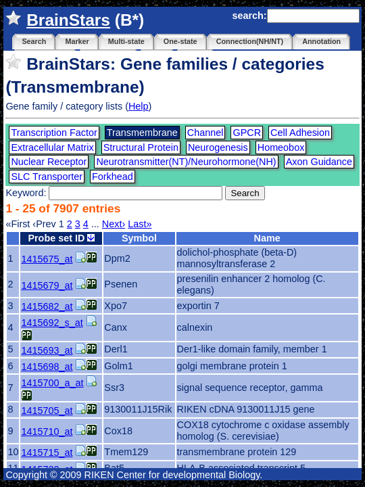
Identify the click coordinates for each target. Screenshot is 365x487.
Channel (205, 132)
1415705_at (46, 410)
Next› (113, 223)
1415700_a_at (52, 382)
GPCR (247, 132)
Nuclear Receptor (49, 161)
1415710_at (46, 431)
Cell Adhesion (300, 132)
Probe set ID (61, 238)
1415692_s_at (51, 322)
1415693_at (46, 350)
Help (138, 106)
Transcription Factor (54, 132)
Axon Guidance (319, 161)
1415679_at (46, 285)
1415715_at (46, 452)
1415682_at (46, 306)
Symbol (139, 238)
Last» (139, 223)
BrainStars (68, 20)
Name (266, 238)
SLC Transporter (46, 176)
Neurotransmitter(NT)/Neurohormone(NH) (186, 161)
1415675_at (46, 259)
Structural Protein (140, 147)
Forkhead (112, 176)
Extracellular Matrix (52, 147)
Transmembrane (142, 132)
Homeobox (281, 147)
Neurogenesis (218, 147)
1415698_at (46, 366)
